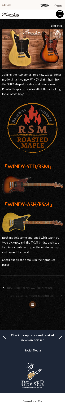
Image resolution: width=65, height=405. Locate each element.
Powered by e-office (32, 401)
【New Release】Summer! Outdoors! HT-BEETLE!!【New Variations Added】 (35, 296)
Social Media (32, 350)
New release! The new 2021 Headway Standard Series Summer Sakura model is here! (33, 288)
